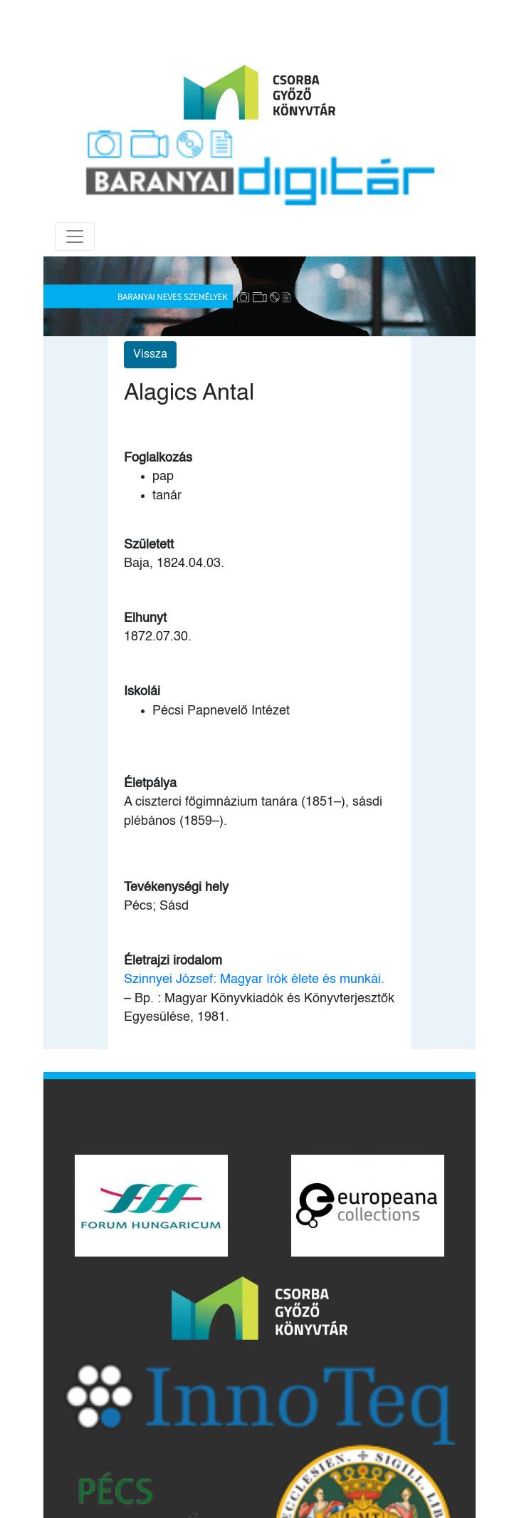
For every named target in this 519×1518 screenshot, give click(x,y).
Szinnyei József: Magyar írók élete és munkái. (254, 979)
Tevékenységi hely (176, 887)
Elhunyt (145, 618)
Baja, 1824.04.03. (174, 563)
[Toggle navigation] (75, 236)
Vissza (150, 354)
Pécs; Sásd (156, 906)
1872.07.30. (158, 636)
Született (149, 545)
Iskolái (142, 691)
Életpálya (150, 783)
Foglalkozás (158, 458)
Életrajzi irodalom (173, 961)
